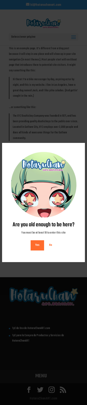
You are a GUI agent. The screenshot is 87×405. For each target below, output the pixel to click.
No (50, 245)
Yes (37, 245)
